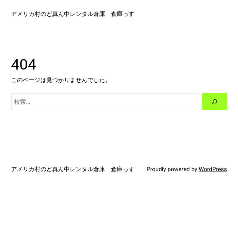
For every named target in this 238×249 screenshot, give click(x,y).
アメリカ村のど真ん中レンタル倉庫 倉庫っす (72, 13)
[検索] (214, 101)
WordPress (213, 169)
